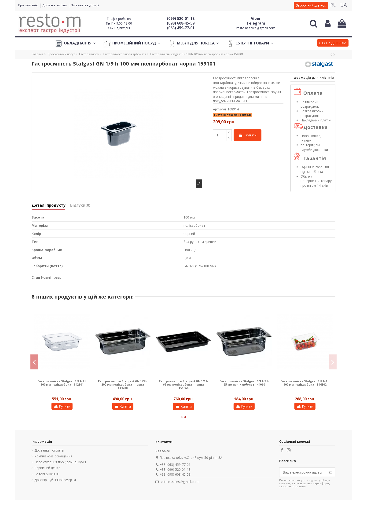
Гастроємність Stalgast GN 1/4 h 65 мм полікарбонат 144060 (244, 383)
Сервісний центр (47, 468)
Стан (36, 277)
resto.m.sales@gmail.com (255, 28)
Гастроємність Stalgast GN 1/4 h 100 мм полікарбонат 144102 (305, 383)
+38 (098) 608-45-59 (175, 474)
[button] (333, 43)
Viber (256, 18)
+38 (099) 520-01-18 (175, 469)
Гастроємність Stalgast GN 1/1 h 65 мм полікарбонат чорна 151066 (183, 384)
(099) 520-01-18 (181, 18)
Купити (248, 135)
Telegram (255, 23)
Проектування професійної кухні (60, 462)
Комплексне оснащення (53, 456)
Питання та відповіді (85, 5)
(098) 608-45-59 (181, 23)
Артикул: (220, 109)
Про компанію (28, 5)
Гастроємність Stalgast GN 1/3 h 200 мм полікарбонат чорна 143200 (122, 384)
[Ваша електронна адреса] (302, 472)
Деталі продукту (48, 205)
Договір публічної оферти (55, 480)
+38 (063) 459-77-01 (175, 464)
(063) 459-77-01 (181, 27)
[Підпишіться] (330, 472)
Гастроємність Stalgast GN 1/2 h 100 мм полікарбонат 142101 (62, 383)
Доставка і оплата (54, 5)
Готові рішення (46, 474)
